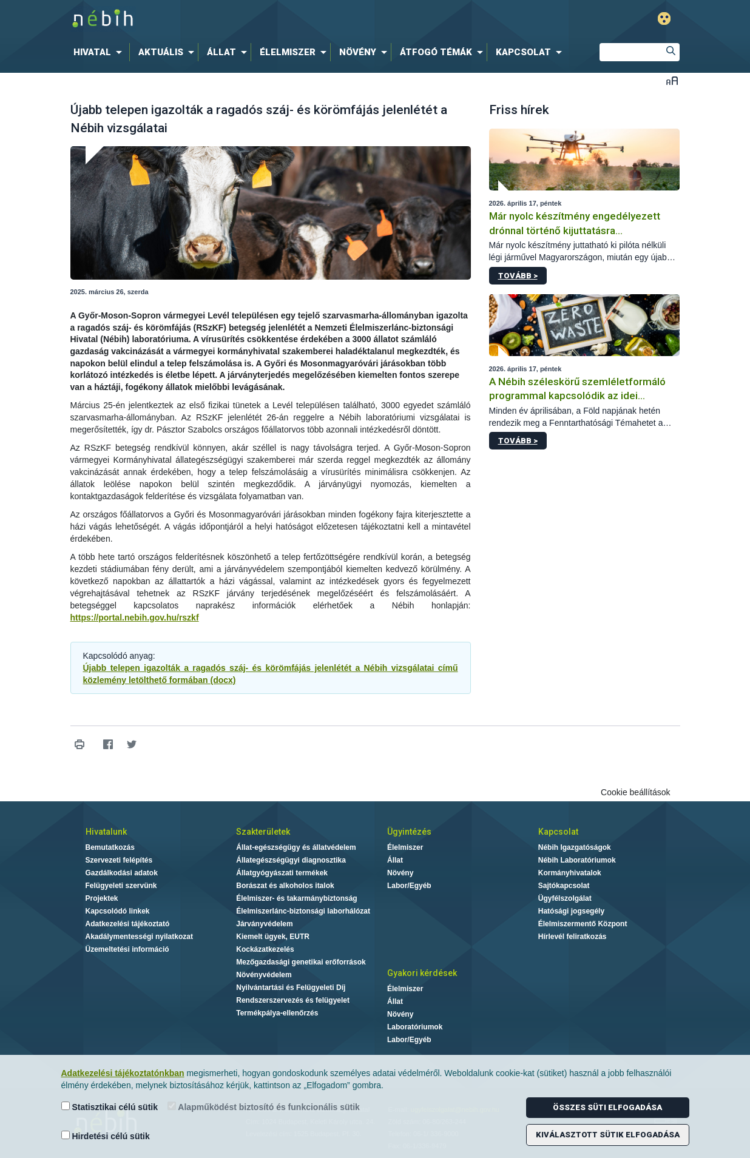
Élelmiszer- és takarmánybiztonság (296, 898)
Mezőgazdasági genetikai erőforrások (300, 962)
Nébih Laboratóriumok (577, 860)
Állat (395, 860)
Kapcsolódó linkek (118, 911)
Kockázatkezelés (265, 949)
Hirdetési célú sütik (105, 1136)
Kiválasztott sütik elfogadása (608, 1134)
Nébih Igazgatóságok (574, 847)
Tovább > (518, 275)
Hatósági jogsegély (571, 911)
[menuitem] (100, 52)
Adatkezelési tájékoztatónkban (122, 1073)
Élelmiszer (405, 847)
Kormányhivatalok (569, 873)
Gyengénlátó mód (664, 18)
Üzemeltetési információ (127, 949)
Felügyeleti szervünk (121, 885)
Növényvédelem (263, 975)
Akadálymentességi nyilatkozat (139, 936)
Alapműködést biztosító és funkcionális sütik (263, 1107)
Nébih (245, 19)
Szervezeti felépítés (119, 860)
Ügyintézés (409, 832)
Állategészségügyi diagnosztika (291, 860)
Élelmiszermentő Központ (582, 924)
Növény (400, 873)
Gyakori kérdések (422, 973)
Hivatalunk (106, 832)
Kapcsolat (558, 832)
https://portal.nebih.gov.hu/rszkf (134, 617)
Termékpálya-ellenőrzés (277, 1013)
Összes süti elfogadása (607, 1107)
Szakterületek (263, 832)
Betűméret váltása (672, 80)
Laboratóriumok (414, 1027)
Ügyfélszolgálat (565, 898)
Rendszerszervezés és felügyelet (293, 1000)
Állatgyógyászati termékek (282, 873)
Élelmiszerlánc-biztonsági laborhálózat (303, 911)
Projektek (102, 898)
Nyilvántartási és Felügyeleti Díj (290, 987)
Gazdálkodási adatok (122, 873)
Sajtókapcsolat (564, 885)
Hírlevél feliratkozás (572, 936)
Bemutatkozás (110, 847)
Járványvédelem (264, 924)
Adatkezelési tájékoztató (128, 924)
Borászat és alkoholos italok (285, 885)
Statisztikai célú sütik (109, 1107)
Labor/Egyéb (409, 885)
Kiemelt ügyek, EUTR (272, 936)
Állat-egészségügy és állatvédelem (296, 847)
